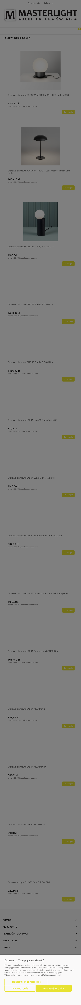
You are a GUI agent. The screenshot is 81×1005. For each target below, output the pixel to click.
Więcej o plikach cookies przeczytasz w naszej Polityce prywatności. (32, 975)
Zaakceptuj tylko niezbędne (26, 982)
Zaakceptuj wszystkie (53, 988)
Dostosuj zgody (20, 988)
